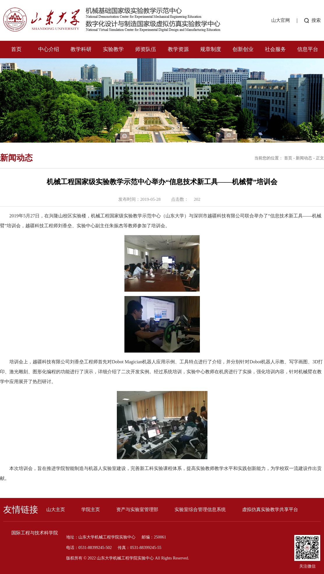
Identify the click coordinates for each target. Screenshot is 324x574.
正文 (320, 158)
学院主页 (90, 509)
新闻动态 (304, 158)
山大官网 (280, 20)
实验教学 (113, 49)
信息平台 (307, 49)
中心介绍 (48, 49)
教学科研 (81, 49)
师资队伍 (145, 49)
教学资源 (178, 49)
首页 (16, 49)
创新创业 (243, 49)
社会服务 (275, 49)
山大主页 (55, 509)
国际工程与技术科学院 (34, 532)
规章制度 (210, 49)
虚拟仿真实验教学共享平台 (270, 509)
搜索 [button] (316, 20)
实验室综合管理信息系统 (200, 509)
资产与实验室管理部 (137, 509)
